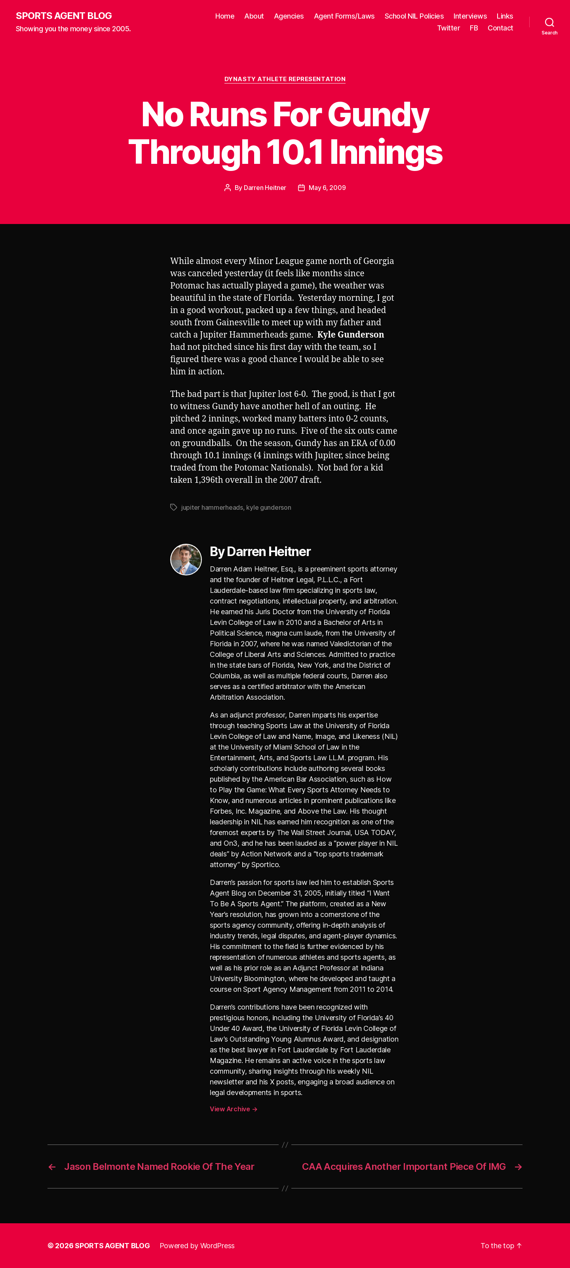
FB (474, 28)
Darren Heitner (265, 188)
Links (505, 16)
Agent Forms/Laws (344, 16)
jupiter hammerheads (212, 507)
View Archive (233, 1109)
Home (224, 16)
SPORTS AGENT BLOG (64, 16)
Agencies (289, 16)
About (254, 16)
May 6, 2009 (327, 188)
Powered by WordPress (197, 1245)
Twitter (448, 28)
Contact (500, 28)
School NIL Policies (414, 16)
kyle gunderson (268, 507)
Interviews (470, 16)
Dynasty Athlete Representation (285, 79)
